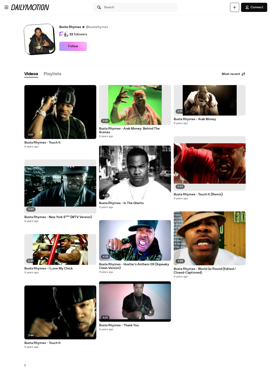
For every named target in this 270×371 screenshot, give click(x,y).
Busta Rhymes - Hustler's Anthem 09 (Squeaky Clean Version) (134, 266)
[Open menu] (6, 7)
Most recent (234, 74)
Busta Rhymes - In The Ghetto (121, 203)
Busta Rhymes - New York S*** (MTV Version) (58, 217)
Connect (254, 7)
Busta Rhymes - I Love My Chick (48, 268)
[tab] (31, 74)
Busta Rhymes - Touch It (42, 142)
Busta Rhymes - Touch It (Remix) (198, 194)
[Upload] (234, 7)
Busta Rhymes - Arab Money (195, 119)
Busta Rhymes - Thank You (119, 325)
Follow (73, 46)
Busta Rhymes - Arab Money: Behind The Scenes (129, 130)
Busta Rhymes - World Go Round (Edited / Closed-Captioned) (205, 270)
